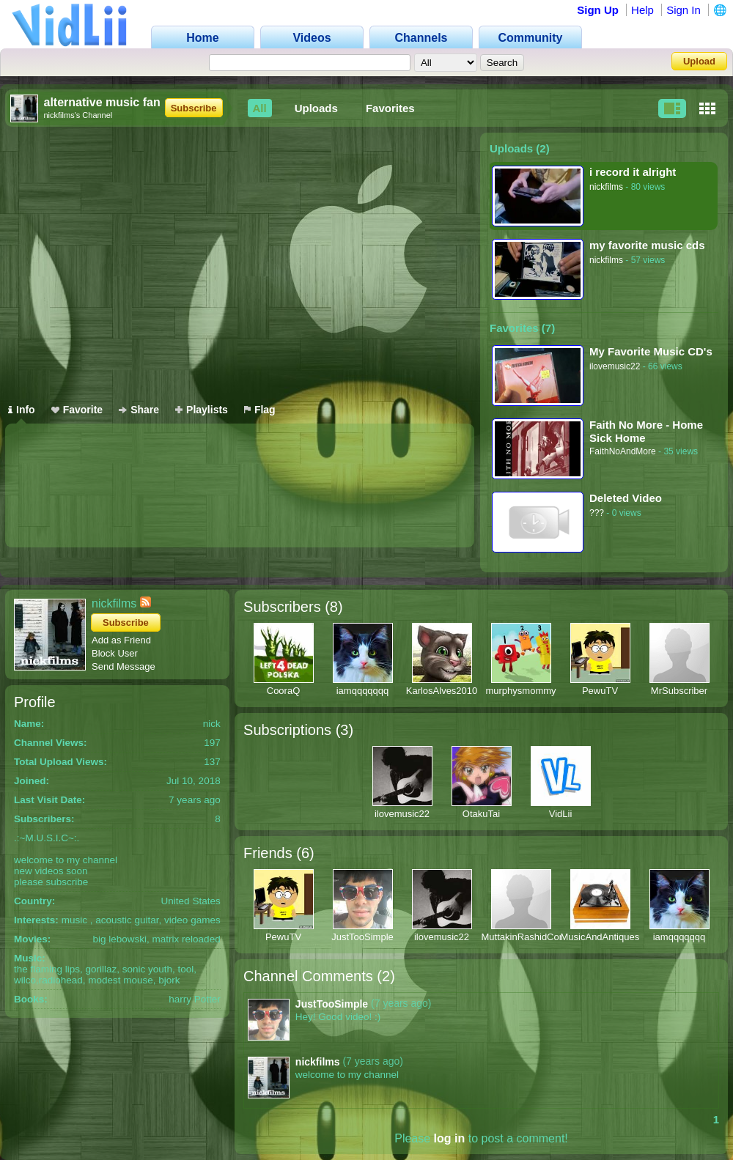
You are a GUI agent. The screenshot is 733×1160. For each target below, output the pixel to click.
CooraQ (284, 690)
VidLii (560, 813)
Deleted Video (625, 498)
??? (596, 513)
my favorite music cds (647, 245)
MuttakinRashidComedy (532, 936)
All (260, 108)
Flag (260, 409)
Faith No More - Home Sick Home (646, 431)
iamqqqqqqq (362, 690)
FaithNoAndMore (622, 451)
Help (642, 10)
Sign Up (598, 10)
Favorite (77, 409)
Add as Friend (121, 640)
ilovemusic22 (614, 366)
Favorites (390, 108)
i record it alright (632, 172)
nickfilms (606, 187)
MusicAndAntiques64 (605, 936)
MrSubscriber (679, 690)
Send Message (123, 666)
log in (449, 1138)
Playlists (201, 409)
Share (139, 409)
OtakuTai (481, 813)
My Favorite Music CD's (650, 351)
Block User (115, 653)
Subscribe (194, 108)
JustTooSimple (362, 936)
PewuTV (600, 690)
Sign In (683, 10)
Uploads (316, 108)
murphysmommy (520, 690)
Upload (699, 61)
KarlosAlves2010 (442, 690)
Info (21, 409)
